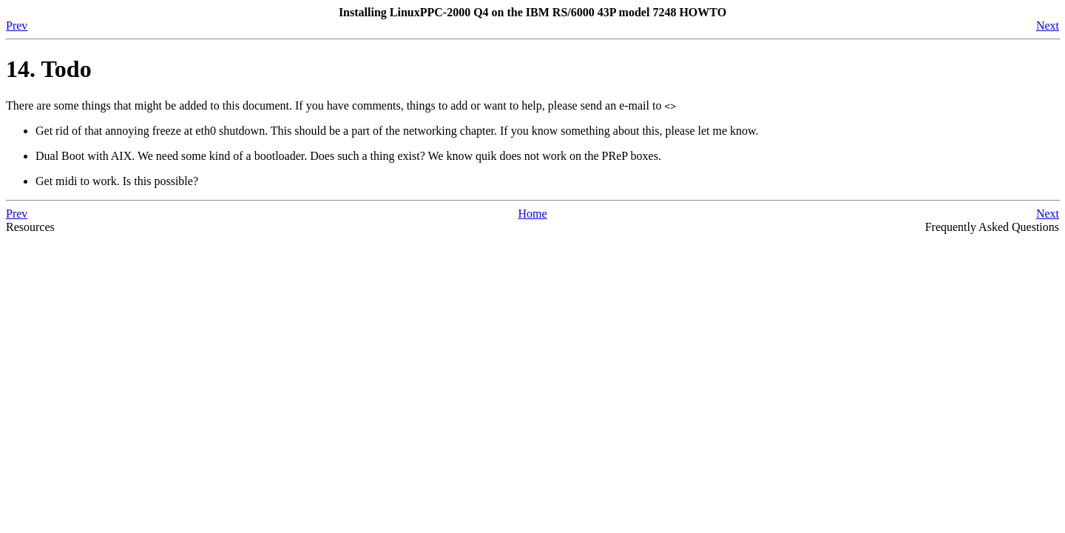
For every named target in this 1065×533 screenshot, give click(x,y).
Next (1047, 25)
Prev (16, 25)
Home (532, 213)
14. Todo (49, 69)
